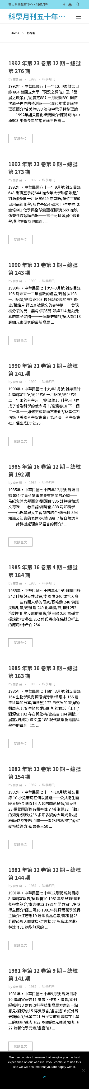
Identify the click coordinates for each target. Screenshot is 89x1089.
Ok (44, 1076)
